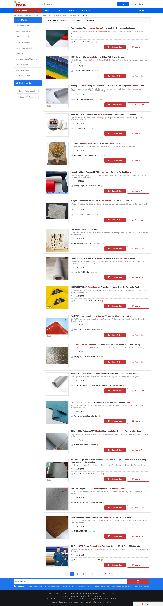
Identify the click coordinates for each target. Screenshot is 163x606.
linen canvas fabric (88, 586)
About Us (74, 593)
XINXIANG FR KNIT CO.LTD (83, 531)
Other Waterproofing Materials (69, 15)
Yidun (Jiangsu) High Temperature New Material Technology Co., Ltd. (98, 385)
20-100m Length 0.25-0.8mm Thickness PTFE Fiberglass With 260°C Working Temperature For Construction (108, 461)
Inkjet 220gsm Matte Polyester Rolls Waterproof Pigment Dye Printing (105, 114)
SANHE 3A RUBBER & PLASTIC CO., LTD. (88, 474)
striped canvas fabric (104, 586)
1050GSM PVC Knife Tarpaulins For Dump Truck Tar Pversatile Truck (105, 287)
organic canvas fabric (23, 26)
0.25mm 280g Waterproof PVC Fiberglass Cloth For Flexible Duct (106, 431)
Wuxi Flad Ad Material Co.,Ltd (84, 272)
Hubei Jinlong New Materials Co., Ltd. (87, 330)
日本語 (90, 596)
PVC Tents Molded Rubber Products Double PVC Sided (105, 345)
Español (83, 596)
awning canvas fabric (23, 42)
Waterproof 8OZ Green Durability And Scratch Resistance (103, 28)
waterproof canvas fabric (146, 586)
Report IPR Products (28, 97)
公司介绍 (103, 593)
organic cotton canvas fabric (125, 586)
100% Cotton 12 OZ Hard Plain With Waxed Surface (97, 57)
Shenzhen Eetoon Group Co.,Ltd (85, 71)
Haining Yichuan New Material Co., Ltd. (87, 301)
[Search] (125, 573)
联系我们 (111, 593)
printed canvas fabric (55, 586)
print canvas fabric (71, 586)
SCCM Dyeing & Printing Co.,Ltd (85, 214)
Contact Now (115, 47)
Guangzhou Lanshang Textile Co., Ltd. (87, 560)
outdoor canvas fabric (23, 37)
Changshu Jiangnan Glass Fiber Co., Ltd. (88, 502)
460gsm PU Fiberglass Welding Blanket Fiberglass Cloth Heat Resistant (106, 373)
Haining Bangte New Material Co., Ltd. (87, 186)
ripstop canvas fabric (23, 65)
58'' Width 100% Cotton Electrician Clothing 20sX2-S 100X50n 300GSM (105, 546)
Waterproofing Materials (48, 15)
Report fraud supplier (27, 91)
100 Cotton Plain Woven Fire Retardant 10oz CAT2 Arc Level (101, 517)
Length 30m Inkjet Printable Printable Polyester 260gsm (103, 258)
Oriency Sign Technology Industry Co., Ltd (88, 155)
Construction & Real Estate (28, 15)
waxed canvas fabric (23, 76)
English (142, 10)
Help (89, 593)
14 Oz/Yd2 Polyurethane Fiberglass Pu (98, 488)
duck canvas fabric (22, 53)
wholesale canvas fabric (24, 48)
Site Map (95, 593)
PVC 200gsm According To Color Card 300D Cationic (101, 402)
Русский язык (74, 596)
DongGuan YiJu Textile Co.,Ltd (84, 42)
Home (47, 10)
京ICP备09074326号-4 (102, 602)
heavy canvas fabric (22, 70)
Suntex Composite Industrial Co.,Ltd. (86, 99)
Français (65, 596)
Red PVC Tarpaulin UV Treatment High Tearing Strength (102, 316)
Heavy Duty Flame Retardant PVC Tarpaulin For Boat (101, 172)
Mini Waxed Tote (84, 230)
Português (97, 596)
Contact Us (82, 593)
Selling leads (86, 10)
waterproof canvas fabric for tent (27, 59)
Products (59, 10)
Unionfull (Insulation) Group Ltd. (85, 445)
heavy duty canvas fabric (24, 31)
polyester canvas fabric (37, 586)
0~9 (114, 599)
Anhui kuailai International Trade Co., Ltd (88, 243)
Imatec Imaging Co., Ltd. (82, 128)
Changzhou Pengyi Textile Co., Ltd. (86, 416)
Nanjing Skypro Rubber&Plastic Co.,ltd (87, 357)
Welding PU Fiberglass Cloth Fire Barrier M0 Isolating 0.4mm (107, 86)
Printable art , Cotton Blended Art (96, 143)
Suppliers (72, 10)
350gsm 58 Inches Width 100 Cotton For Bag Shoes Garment (101, 201)
